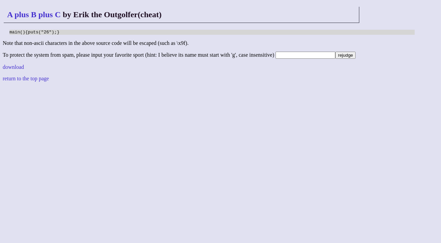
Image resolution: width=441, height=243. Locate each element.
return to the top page (26, 79)
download (13, 68)
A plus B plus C (34, 14)
